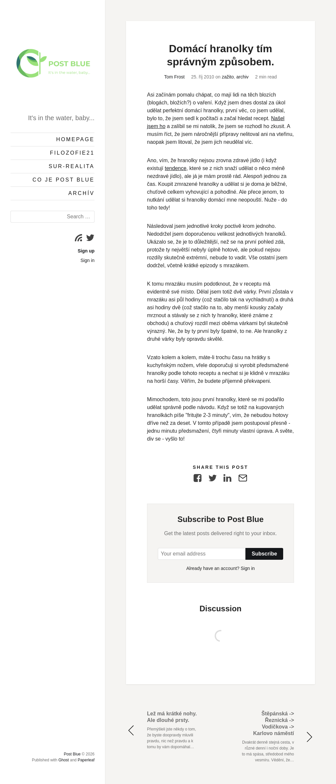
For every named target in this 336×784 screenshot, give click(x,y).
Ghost (63, 760)
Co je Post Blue (63, 180)
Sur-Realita (71, 166)
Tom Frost (174, 76)
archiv (242, 76)
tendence (175, 168)
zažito (228, 76)
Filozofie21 (72, 153)
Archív (81, 193)
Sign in (87, 260)
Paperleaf (86, 760)
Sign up (86, 250)
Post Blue (72, 754)
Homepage (75, 139)
